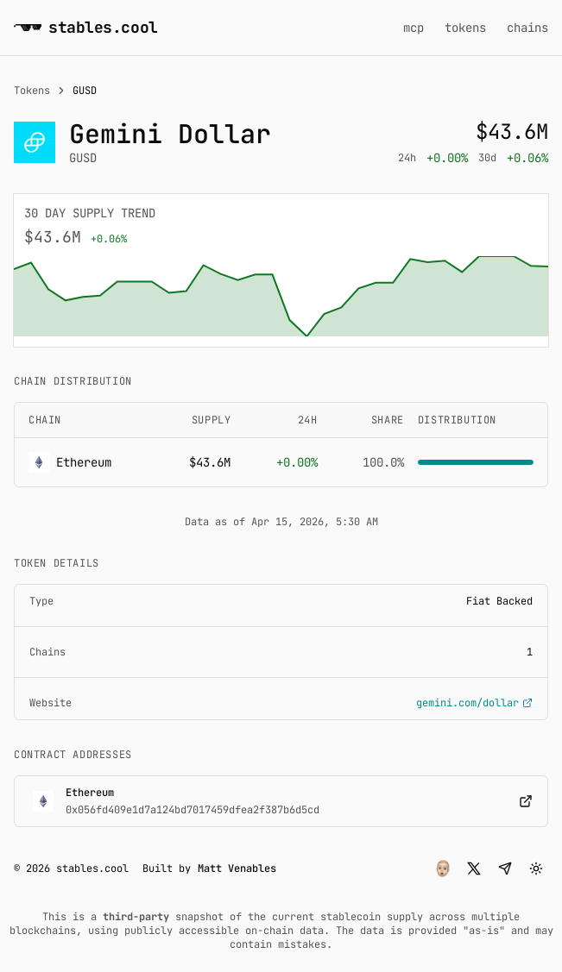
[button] (443, 868)
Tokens (32, 90)
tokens (465, 27)
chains (527, 27)
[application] (281, 296)
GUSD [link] (85, 90)
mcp (413, 27)
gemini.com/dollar (474, 703)
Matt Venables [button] (237, 868)
